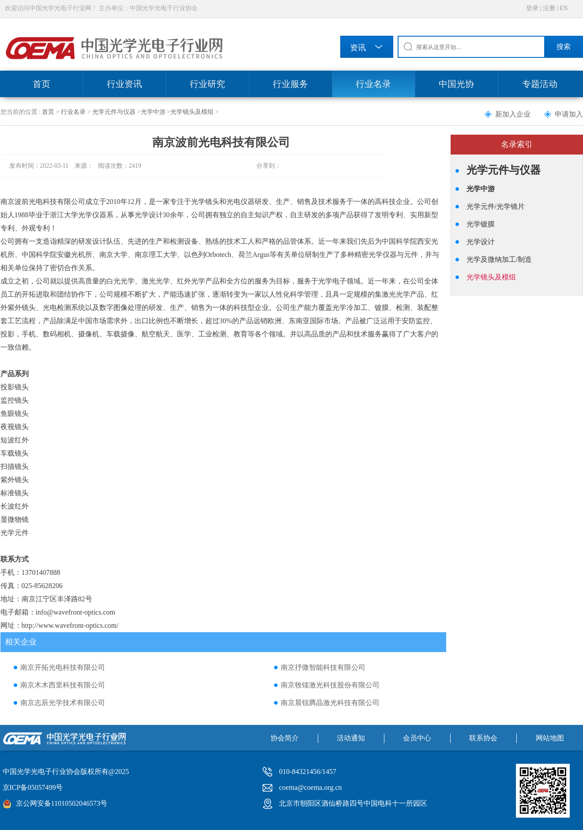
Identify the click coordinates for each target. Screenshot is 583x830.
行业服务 (290, 84)
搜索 (564, 46)
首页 (41, 84)
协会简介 (285, 738)
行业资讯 (124, 84)
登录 (532, 8)
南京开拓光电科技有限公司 (62, 667)
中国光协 (456, 84)
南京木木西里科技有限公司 (62, 685)
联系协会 (483, 738)
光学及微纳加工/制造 (499, 259)
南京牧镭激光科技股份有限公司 (330, 685)
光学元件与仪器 (113, 112)
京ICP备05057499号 (33, 787)
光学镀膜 (480, 224)
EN (564, 8)
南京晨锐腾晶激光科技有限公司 (330, 702)
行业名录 (373, 84)
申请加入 (569, 114)
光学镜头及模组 (192, 112)
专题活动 (539, 84)
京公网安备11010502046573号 (61, 803)
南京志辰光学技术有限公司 (62, 702)
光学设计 (480, 241)
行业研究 (207, 84)
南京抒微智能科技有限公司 (323, 667)
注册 (549, 8)
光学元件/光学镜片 (495, 206)
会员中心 (417, 738)
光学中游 (153, 112)
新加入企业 (512, 114)
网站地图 (550, 738)
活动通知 (351, 738)
